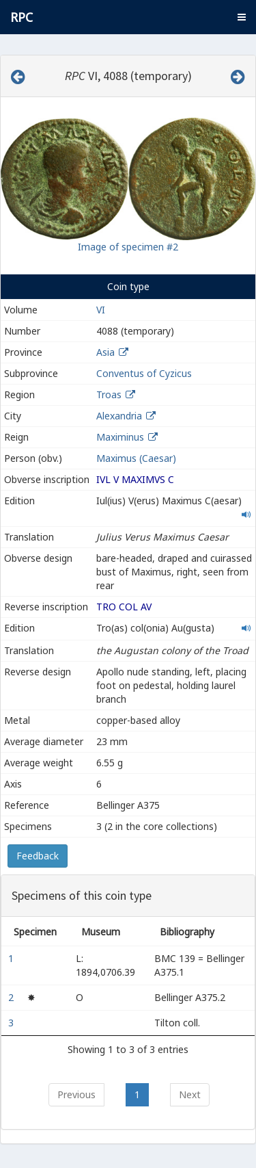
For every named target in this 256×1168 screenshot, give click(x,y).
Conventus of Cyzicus (144, 373)
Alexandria (119, 415)
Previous (76, 1094)
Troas (109, 394)
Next (190, 1094)
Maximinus (120, 436)
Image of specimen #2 (128, 246)
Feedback (37, 855)
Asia (105, 352)
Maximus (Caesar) (136, 458)
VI (100, 309)
